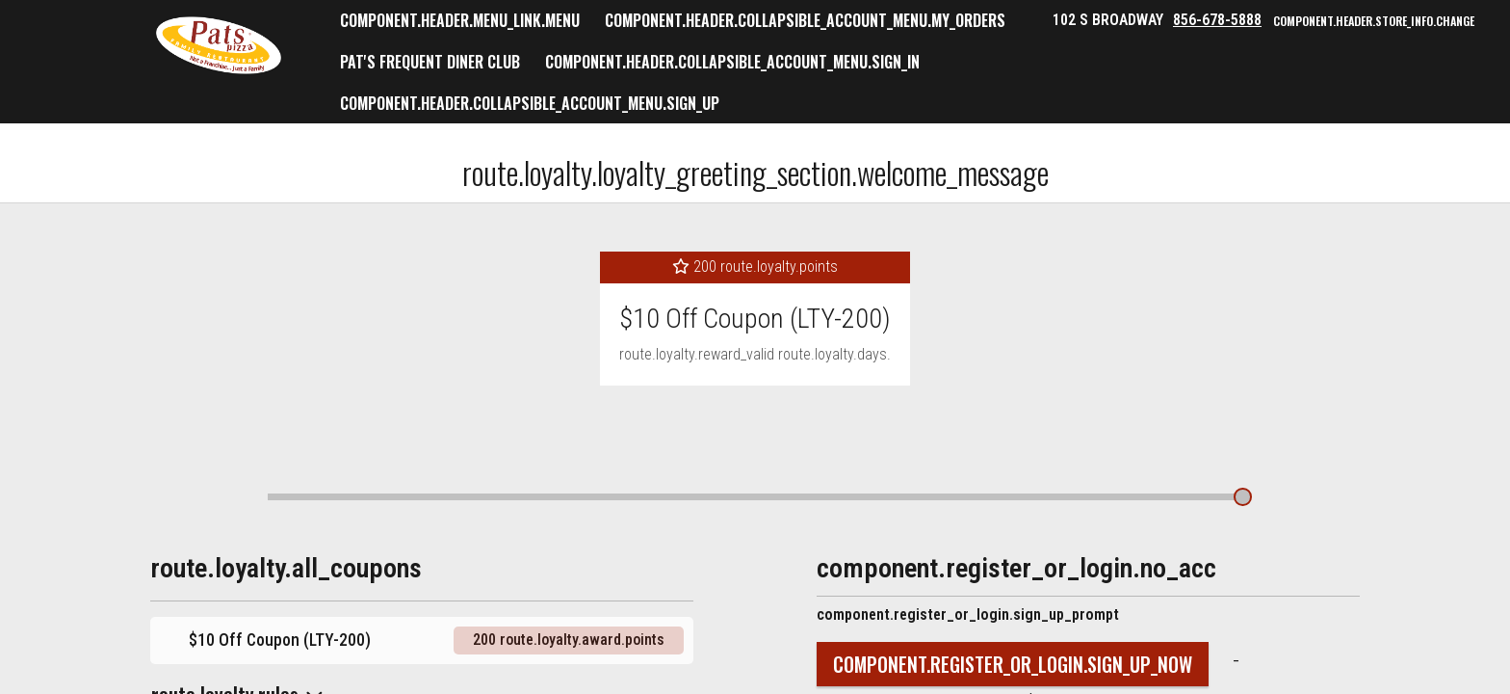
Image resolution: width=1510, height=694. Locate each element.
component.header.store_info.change (1373, 21)
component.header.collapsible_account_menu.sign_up (529, 103)
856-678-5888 (1217, 20)
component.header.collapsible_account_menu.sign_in (732, 61)
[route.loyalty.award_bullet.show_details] (1242, 496)
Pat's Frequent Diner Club (430, 61)
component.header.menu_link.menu (460, 20)
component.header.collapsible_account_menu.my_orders (805, 20)
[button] (219, 45)
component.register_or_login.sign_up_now (1012, 664)
